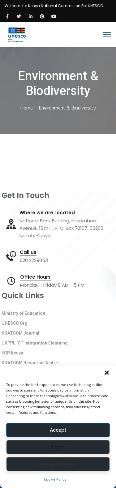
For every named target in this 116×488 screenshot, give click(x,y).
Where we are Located (47, 213)
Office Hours (35, 277)
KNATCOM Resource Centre (30, 362)
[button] (107, 373)
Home (26, 107)
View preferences (58, 464)
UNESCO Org (15, 323)
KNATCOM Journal (20, 333)
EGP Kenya (12, 352)
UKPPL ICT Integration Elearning (35, 342)
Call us (28, 252)
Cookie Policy (55, 479)
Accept (58, 430)
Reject (58, 447)
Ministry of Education (23, 313)
